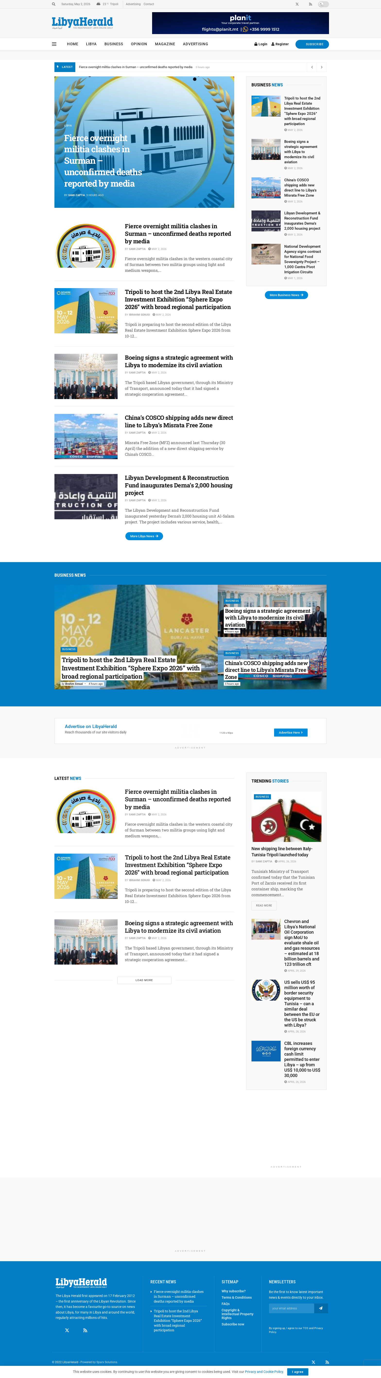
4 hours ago (96, 683)
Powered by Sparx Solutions (98, 1362)
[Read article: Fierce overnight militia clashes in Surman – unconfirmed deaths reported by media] (86, 245)
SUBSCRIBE (312, 44)
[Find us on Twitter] (67, 1326)
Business (113, 44)
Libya (91, 44)
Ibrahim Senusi (139, 314)
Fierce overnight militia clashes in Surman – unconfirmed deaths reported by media (135, 67)
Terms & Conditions (237, 1298)
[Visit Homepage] (82, 23)
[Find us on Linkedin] (76, 1326)
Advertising (133, 4)
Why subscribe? (234, 1291)
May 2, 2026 (157, 249)
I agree (297, 1372)
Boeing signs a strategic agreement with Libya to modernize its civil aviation (179, 361)
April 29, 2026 (295, 971)
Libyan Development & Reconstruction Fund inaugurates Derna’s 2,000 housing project (179, 485)
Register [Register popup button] (280, 44)
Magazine (165, 44)
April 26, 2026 (285, 861)
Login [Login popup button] (260, 44)
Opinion (139, 44)
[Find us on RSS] (85, 1326)
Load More (144, 980)
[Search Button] (53, 4)
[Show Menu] (54, 44)
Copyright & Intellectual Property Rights (237, 1314)
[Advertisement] (286, 1132)
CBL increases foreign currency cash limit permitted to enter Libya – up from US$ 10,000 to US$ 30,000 (302, 1059)
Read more (266, 904)
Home (72, 44)
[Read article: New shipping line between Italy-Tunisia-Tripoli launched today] (286, 817)
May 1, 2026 (293, 278)
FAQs (226, 1304)
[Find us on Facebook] (58, 1326)
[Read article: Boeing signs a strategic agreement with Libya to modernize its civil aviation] (86, 376)
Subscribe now (233, 1324)
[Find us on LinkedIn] (320, 1363)
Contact (149, 4)
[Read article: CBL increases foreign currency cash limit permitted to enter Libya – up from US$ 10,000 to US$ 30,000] (266, 1051)
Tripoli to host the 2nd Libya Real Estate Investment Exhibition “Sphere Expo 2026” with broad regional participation (178, 299)
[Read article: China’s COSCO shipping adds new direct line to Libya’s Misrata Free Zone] (86, 436)
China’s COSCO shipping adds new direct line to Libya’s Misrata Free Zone (179, 421)
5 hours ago (232, 683)
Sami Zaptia (76, 195)
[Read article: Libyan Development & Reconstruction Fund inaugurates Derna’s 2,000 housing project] (86, 496)
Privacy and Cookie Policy (264, 1372)
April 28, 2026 (295, 1031)
